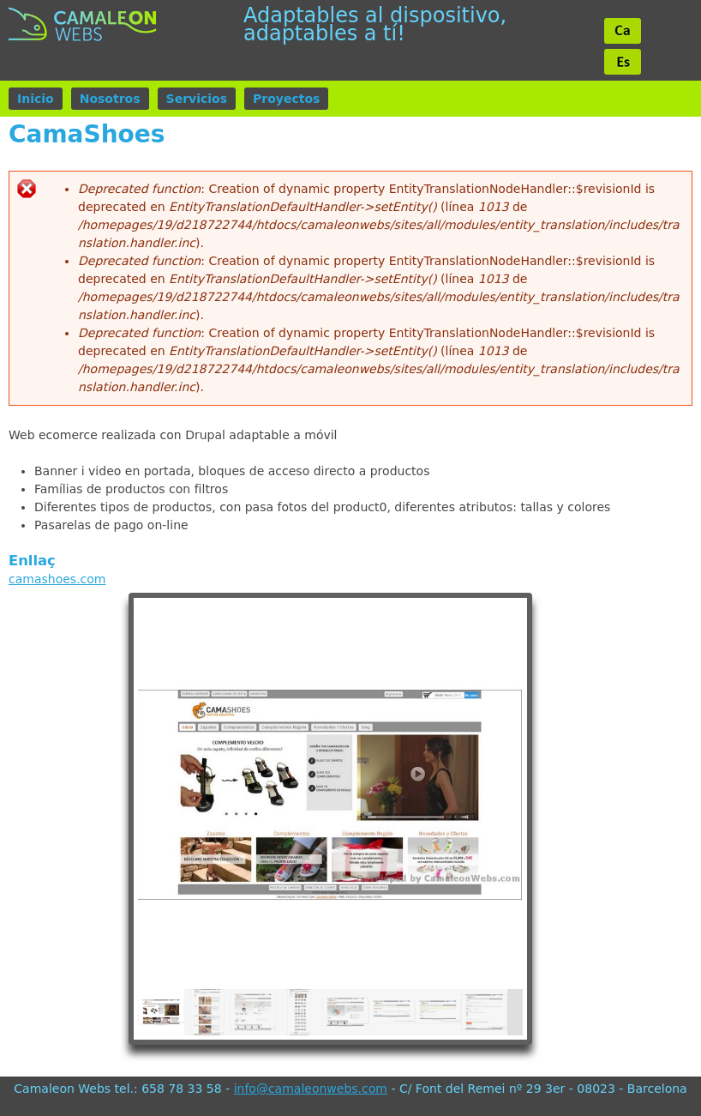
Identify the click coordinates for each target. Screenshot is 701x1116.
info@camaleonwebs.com (310, 1088)
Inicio (35, 99)
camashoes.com (57, 579)
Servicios (196, 99)
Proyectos (286, 99)
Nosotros (110, 99)
